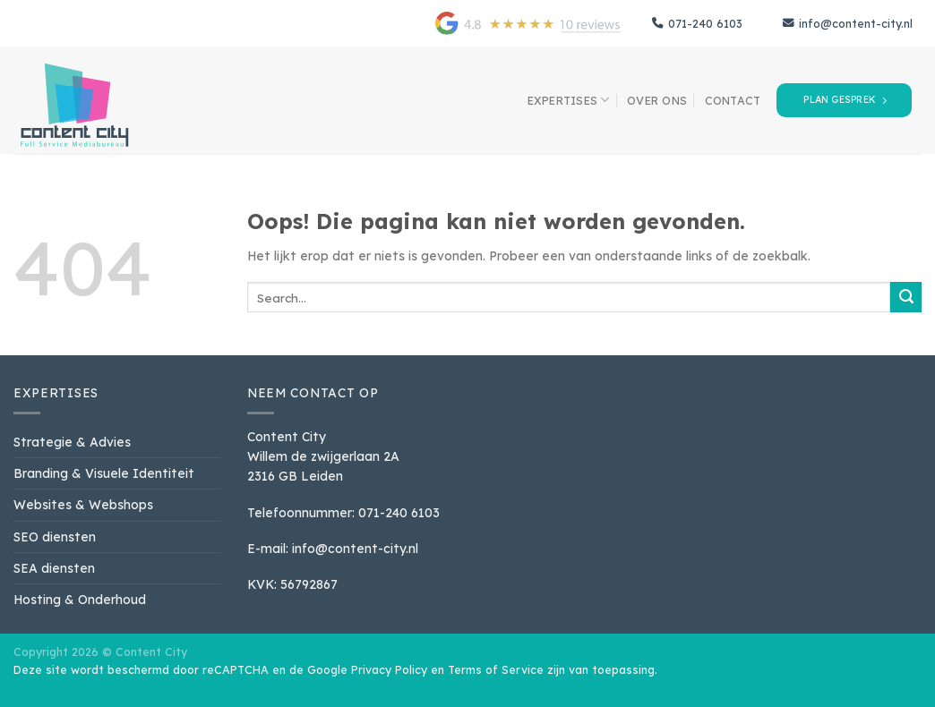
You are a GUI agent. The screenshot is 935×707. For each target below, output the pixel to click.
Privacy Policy (389, 669)
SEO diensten (54, 536)
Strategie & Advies (72, 441)
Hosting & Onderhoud (79, 599)
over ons (657, 100)
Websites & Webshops (83, 504)
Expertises (569, 99)
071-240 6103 (697, 23)
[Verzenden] (906, 297)
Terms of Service (496, 669)
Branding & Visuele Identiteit (103, 473)
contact (733, 100)
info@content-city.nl (848, 23)
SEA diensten (54, 567)
